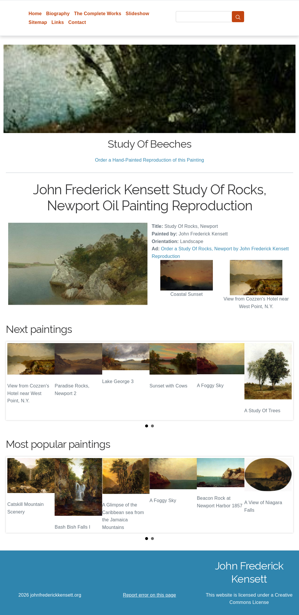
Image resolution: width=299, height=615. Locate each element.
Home (35, 13)
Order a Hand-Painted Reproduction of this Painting (149, 160)
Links (57, 22)
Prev (15, 380)
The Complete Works (97, 13)
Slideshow (137, 13)
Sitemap (38, 22)
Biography (58, 13)
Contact (77, 22)
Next (284, 380)
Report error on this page (149, 595)
